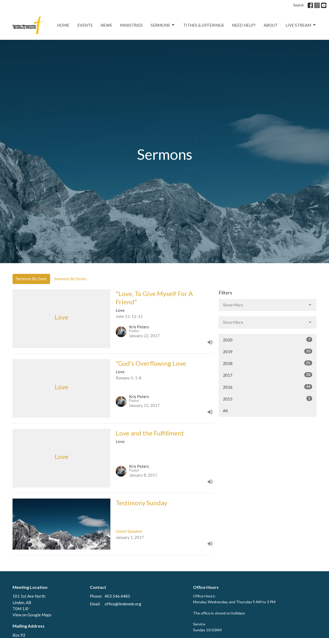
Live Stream (301, 25)
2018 (267, 363)
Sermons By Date (31, 278)
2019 (267, 351)
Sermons (163, 25)
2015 (267, 398)
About (271, 25)
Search (298, 5)
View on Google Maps (32, 614)
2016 (267, 387)
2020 (267, 339)
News (106, 25)
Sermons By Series (70, 278)
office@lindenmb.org (123, 603)
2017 (267, 375)
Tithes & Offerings (203, 25)
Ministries (131, 25)
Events (85, 25)
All (225, 410)
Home (63, 25)
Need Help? (244, 25)
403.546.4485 (117, 596)
